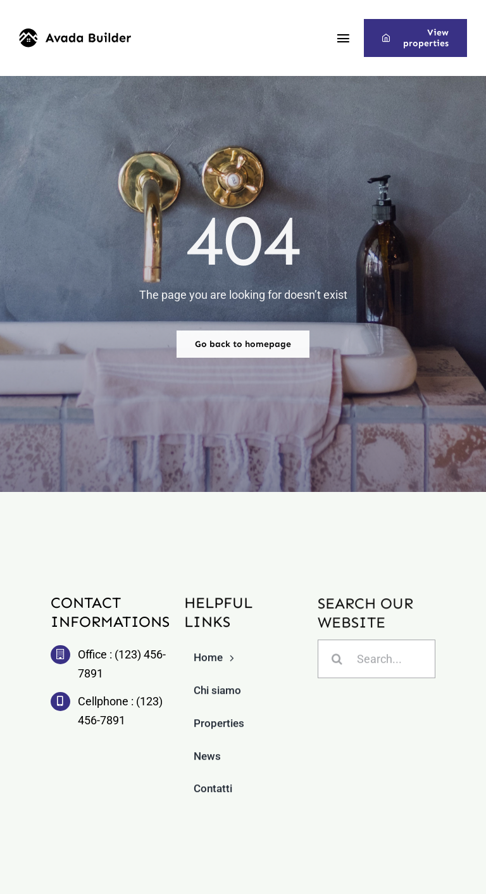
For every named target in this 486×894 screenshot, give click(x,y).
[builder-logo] (75, 34)
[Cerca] (337, 660)
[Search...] (377, 660)
